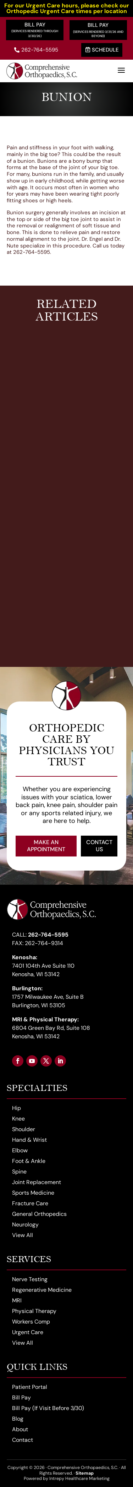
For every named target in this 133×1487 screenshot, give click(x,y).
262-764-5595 (36, 49)
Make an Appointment (46, 845)
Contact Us (99, 845)
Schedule (102, 49)
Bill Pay (34, 24)
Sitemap (85, 1473)
